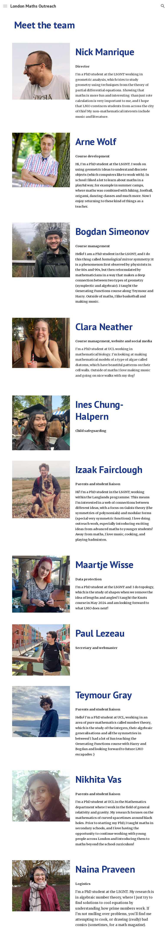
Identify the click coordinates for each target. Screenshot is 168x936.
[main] (84, 24)
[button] (5, 6)
